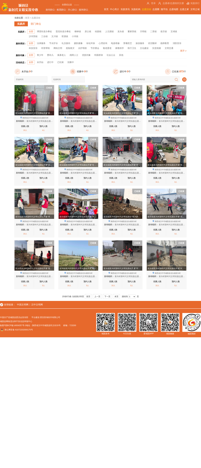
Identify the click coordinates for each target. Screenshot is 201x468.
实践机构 (135, 9)
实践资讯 (125, 9)
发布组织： (21, 121)
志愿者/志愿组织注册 (173, 3)
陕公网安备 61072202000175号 (19, 433)
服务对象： (21, 55)
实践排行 (195, 3)
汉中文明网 (37, 408)
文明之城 (195, 9)
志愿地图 (173, 9)
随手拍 (164, 9)
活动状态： (21, 62)
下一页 (107, 400)
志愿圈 (155, 9)
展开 (182, 50)
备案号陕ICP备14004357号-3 (13, 428)
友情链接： (10, 408)
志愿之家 (184, 9)
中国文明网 (22, 408)
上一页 (97, 400)
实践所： (22, 31)
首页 (106, 9)
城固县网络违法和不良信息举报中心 (16, 424)
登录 (153, 3)
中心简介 (114, 9)
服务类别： (21, 43)
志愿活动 (146, 9)
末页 (116, 400)
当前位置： (19, 18)
